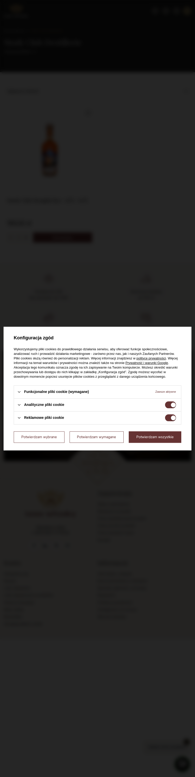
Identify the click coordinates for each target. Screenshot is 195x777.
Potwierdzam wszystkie (155, 437)
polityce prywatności (151, 358)
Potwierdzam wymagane (96, 437)
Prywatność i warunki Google (146, 363)
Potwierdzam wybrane (39, 437)
